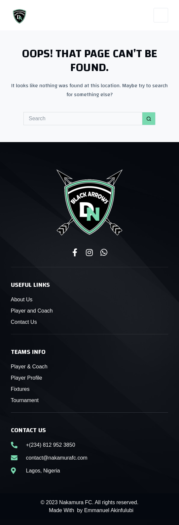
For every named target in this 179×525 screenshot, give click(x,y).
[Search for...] (82, 118)
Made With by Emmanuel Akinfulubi (91, 510)
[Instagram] (126, 15)
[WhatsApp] (141, 15)
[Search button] (149, 118)
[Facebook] (110, 15)
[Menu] (161, 15)
